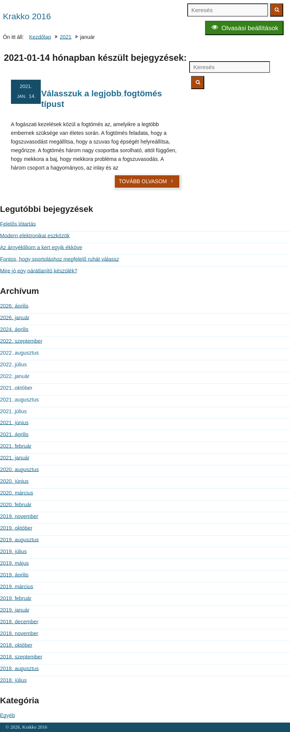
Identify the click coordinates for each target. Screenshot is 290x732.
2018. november (19, 633)
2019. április (14, 575)
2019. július (13, 551)
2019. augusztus (19, 540)
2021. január (14, 458)
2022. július (13, 364)
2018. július (13, 680)
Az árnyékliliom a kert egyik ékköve (41, 247)
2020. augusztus (19, 469)
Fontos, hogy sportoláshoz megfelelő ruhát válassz (59, 259)
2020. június (14, 481)
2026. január (14, 318)
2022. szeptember (21, 341)
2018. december (19, 622)
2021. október (16, 388)
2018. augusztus (19, 669)
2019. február (15, 598)
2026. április (14, 306)
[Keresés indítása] (276, 10)
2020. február (15, 505)
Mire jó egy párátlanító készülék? (38, 271)
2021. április (14, 434)
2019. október (16, 528)
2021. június (14, 423)
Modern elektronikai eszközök (34, 236)
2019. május (14, 563)
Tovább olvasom (146, 181)
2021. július (13, 411)
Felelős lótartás (18, 224)
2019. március (16, 587)
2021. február (15, 446)
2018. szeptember (21, 657)
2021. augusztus (19, 400)
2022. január (14, 376)
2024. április (14, 329)
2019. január (14, 610)
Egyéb (7, 715)
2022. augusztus (19, 353)
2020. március (16, 493)
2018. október (16, 645)
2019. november (19, 516)
